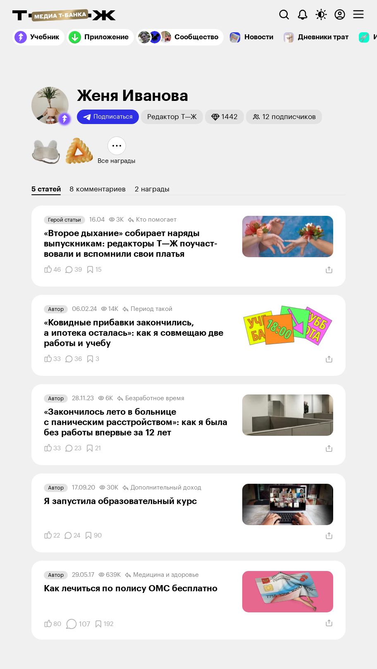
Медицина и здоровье (162, 575)
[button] (64, 119)
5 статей (46, 189)
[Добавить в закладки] (94, 269)
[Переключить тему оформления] (321, 14)
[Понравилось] (52, 269)
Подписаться (108, 117)
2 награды (152, 189)
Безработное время (150, 398)
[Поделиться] (329, 270)
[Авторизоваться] (340, 14)
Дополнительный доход (161, 488)
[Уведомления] (302, 14)
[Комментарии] (73, 269)
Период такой (147, 309)
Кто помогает (152, 220)
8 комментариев (97, 189)
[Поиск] (284, 14)
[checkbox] (358, 14)
